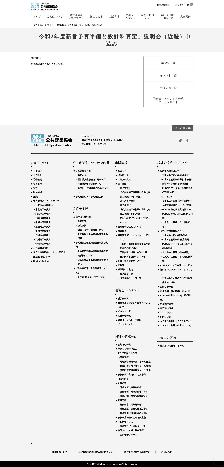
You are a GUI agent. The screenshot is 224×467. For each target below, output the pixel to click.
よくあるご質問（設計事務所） (177, 201)
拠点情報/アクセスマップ (94, 144)
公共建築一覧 (126, 274)
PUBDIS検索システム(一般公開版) (175, 297)
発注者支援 (80, 209)
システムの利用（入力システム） (176, 321)
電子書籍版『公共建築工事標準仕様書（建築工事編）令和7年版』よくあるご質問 (135, 194)
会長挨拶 (37, 171)
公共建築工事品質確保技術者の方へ (93, 262)
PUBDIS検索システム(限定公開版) (177, 216)
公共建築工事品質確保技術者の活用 (93, 236)
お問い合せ (165, 317)
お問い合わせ (163, 5)
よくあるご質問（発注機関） (176, 252)
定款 (35, 188)
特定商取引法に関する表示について (95, 452)
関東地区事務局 (42, 214)
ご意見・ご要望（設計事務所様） (176, 224)
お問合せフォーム (128, 434)
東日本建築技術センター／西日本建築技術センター (49, 254)
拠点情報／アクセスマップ (46, 201)
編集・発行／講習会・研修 (90, 230)
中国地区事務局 (42, 231)
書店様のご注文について (129, 226)
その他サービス (125, 422)
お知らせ (37, 175)
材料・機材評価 (125, 336)
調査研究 (82, 221)
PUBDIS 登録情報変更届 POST (177, 209)
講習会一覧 (123, 298)
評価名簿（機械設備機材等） (134, 396)
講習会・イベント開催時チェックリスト (129, 322)
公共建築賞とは (83, 171)
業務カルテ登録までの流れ (175, 184)
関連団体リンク (59, 452)
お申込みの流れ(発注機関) (174, 235)
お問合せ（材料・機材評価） (132, 430)
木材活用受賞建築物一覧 (89, 184)
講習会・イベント (127, 290)
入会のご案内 (166, 337)
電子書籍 (122, 184)
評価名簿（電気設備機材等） (134, 391)
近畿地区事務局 (42, 226)
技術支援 (82, 225)
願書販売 (122, 231)
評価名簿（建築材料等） (132, 387)
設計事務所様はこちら (171, 171)
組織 (35, 196)
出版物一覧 (123, 175)
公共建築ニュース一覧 (130, 278)
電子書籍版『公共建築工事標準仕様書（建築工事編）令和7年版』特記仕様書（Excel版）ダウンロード (135, 214)
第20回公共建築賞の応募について (93, 190)
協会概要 (37, 179)
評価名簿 (122, 383)
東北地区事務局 (42, 209)
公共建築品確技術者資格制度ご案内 (92, 244)
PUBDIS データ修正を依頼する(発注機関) (177, 246)
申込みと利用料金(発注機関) (175, 239)
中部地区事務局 (42, 222)
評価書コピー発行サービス (133, 426)
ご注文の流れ (124, 179)
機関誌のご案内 (125, 269)
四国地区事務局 (42, 235)
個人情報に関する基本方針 (137, 452)
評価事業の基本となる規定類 (132, 417)
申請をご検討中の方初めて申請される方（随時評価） (127, 353)
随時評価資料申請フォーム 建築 (135, 361)
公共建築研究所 (40, 248)
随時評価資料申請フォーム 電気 (135, 370)
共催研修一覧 (124, 315)
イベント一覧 (124, 311)
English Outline (41, 261)
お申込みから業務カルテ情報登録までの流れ (177, 280)
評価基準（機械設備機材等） (134, 413)
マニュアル (167, 196)
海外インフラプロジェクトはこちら (176, 271)
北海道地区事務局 (44, 205)
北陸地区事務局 (42, 218)
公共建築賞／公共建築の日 (91, 162)
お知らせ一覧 (124, 344)
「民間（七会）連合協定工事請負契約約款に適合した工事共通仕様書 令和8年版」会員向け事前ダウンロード (135, 250)
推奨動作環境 (166, 304)
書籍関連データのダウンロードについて (134, 237)
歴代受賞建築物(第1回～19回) (92, 179)
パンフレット (166, 312)
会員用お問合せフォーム (172, 345)
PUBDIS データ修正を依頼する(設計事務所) (177, 190)
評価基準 (122, 400)
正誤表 (121, 265)
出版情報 (121, 162)
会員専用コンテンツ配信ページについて (134, 305)
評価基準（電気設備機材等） (134, 409)
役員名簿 (37, 184)
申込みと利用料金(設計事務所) (177, 179)
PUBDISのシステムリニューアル (176, 265)
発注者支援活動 (83, 217)
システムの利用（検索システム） (176, 325)
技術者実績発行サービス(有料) (177, 205)
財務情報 (37, 192)
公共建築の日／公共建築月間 (89, 196)
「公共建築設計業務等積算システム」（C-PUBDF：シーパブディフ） (92, 272)
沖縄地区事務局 (42, 244)
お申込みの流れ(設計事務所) (175, 175)
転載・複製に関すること (129, 261)
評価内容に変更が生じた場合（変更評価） (132, 376)
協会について (40, 162)
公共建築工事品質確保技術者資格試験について (93, 253)
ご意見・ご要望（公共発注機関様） (177, 258)
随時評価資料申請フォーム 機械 (135, 366)
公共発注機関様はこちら (172, 231)
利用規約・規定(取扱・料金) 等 (175, 291)
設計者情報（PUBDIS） (173, 162)
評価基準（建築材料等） (132, 404)
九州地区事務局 (42, 239)
